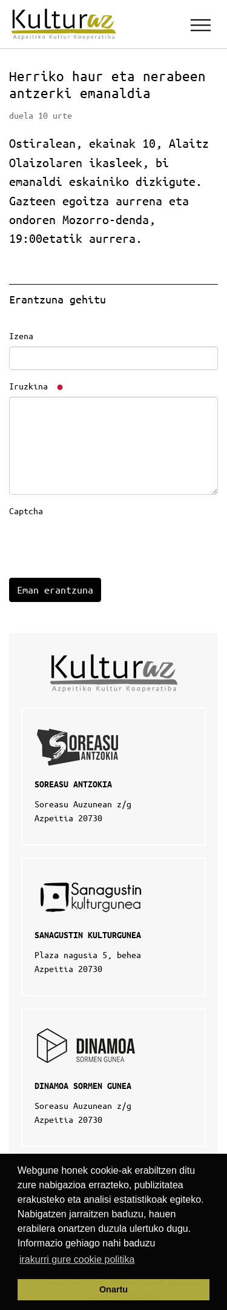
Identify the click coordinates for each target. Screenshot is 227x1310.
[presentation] (101, 545)
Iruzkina (37, 385)
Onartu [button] (113, 1289)
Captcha (26, 510)
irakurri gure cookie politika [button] (76, 1259)
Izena (21, 335)
